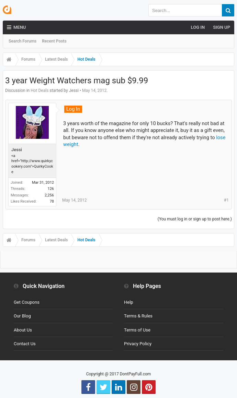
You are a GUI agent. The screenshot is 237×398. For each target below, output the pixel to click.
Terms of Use (137, 330)
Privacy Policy (137, 343)
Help (128, 302)
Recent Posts (54, 41)
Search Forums (22, 41)
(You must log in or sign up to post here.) (195, 219)
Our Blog (22, 315)
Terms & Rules (138, 315)
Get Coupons (27, 302)
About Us (23, 330)
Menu (16, 27)
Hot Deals (39, 90)
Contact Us (25, 343)
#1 (226, 200)
